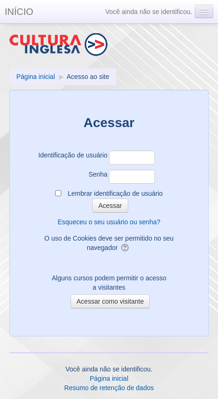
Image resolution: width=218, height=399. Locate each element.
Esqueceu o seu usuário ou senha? (109, 222)
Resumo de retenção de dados (108, 388)
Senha (97, 174)
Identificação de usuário (73, 155)
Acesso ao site (87, 76)
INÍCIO (19, 12)
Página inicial (109, 378)
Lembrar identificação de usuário (115, 193)
